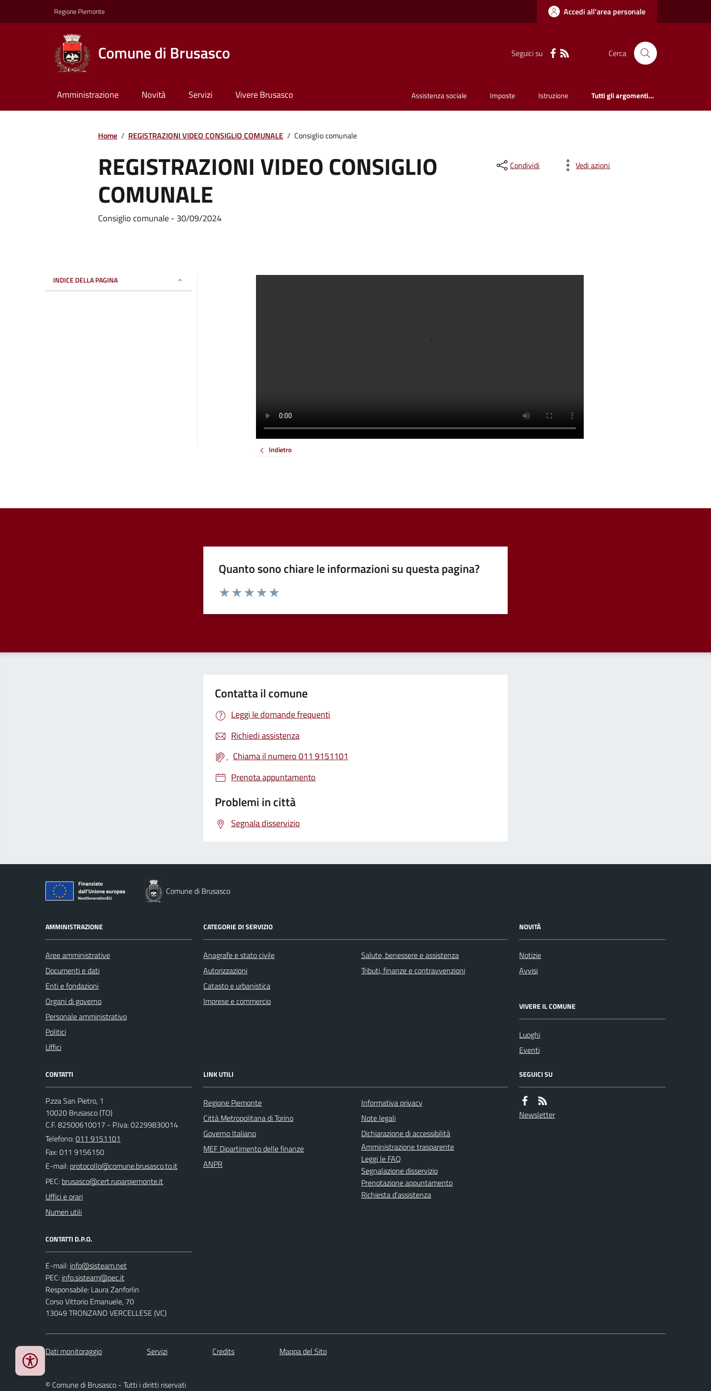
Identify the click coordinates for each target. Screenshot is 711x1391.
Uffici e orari (64, 1196)
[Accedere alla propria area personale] (597, 11)
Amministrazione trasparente (407, 1146)
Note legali (378, 1118)
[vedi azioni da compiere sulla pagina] (585, 165)
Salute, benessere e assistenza (410, 955)
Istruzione (553, 95)
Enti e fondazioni (72, 986)
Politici (55, 1032)
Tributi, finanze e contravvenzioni (413, 970)
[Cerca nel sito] (641, 53)
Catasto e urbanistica (236, 986)
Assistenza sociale (439, 95)
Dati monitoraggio (73, 1351)
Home (107, 135)
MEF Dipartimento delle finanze (253, 1148)
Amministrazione (88, 94)
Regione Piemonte (79, 11)
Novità (154, 94)
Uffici (53, 1047)
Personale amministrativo (86, 1016)
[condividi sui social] (517, 165)
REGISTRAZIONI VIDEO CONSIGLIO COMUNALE (205, 135)
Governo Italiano (229, 1133)
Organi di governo (73, 1001)
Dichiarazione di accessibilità (405, 1133)
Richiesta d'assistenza (396, 1194)
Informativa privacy (391, 1102)
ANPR (212, 1164)
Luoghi (529, 1034)
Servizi (200, 94)
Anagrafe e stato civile (239, 955)
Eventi (529, 1050)
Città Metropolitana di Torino (248, 1118)
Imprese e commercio (237, 1001)
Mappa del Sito (303, 1351)
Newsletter (537, 1114)
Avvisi (528, 970)
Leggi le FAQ (381, 1158)
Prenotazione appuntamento (407, 1182)
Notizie (530, 955)
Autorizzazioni (225, 970)
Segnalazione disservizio (399, 1170)
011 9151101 (98, 1138)
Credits (223, 1351)
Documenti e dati (72, 970)
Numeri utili (63, 1212)
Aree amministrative (77, 955)
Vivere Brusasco (264, 94)
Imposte (502, 95)
